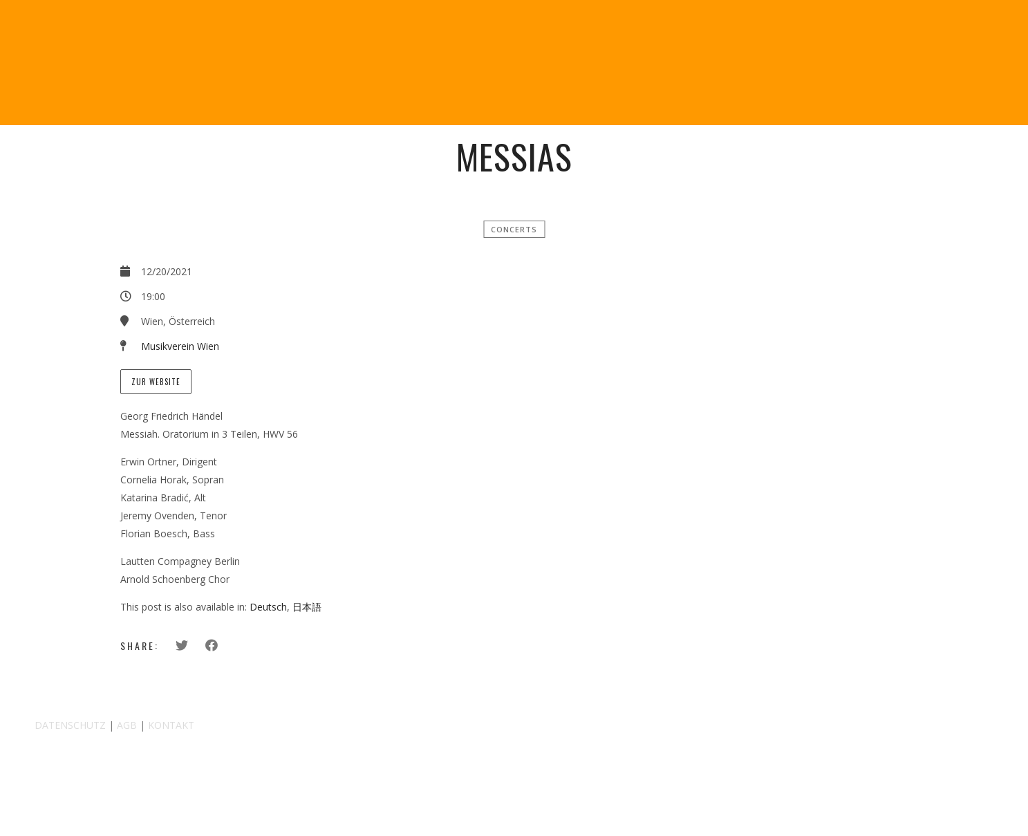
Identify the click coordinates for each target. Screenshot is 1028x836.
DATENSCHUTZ (70, 725)
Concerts (514, 229)
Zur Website (155, 381)
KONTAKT (171, 725)
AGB (127, 725)
